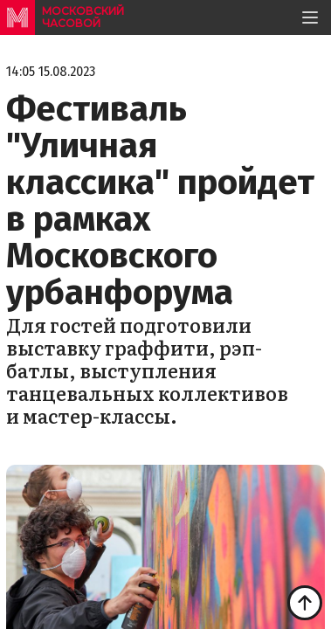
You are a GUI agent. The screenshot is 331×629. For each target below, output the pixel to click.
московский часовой (83, 17)
